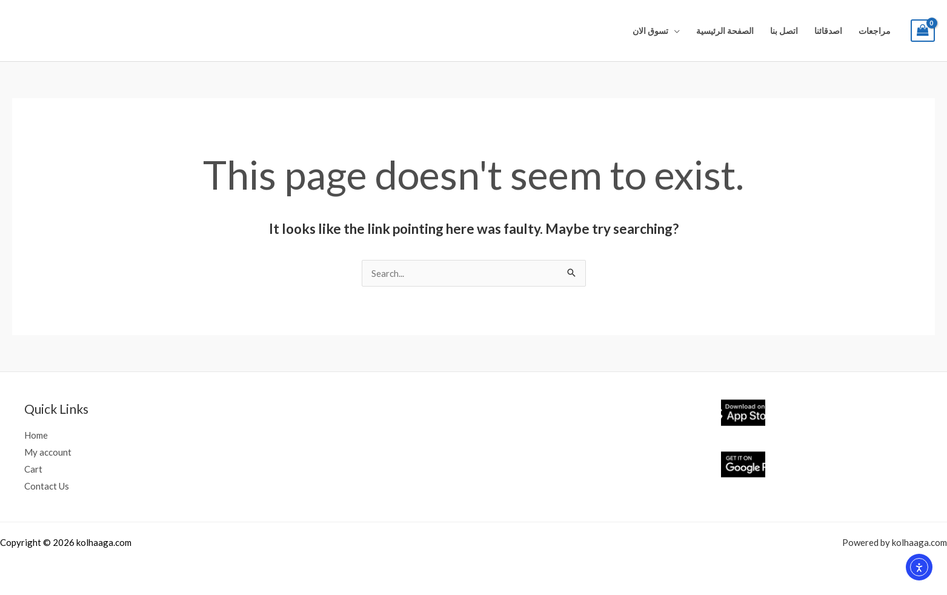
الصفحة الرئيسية (725, 31)
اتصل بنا (784, 31)
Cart (33, 469)
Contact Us (46, 485)
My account (47, 452)
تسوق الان (650, 31)
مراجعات (875, 31)
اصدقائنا (828, 31)
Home (36, 435)
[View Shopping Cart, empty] (923, 30)
